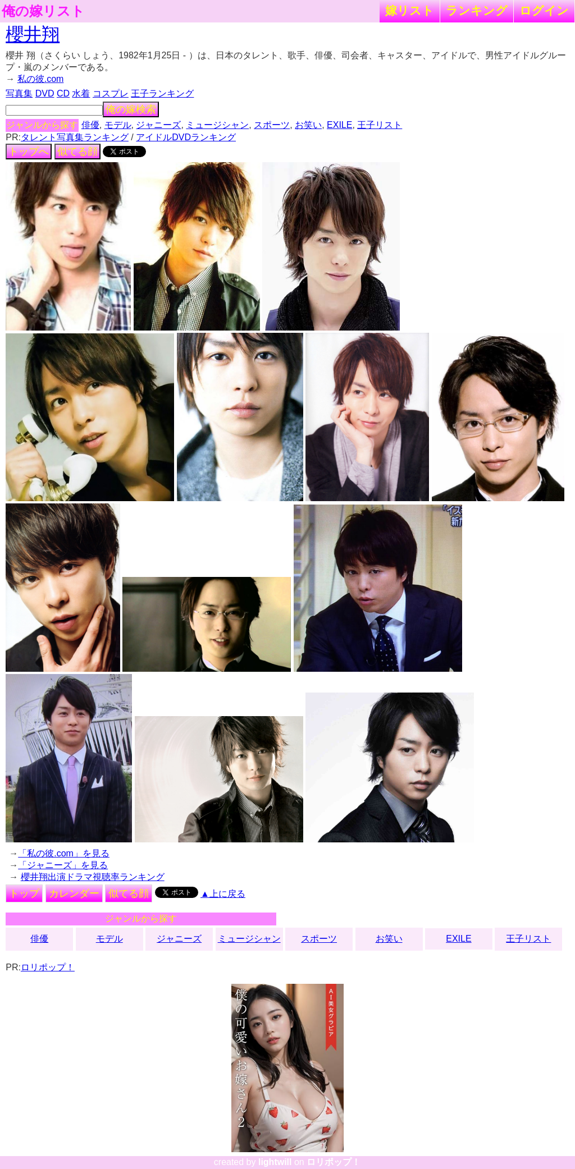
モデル (117, 125)
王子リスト (379, 125)
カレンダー (74, 893)
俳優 (90, 125)
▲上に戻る (222, 893)
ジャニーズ (158, 125)
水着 (81, 93)
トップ (24, 893)
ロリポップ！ (48, 967)
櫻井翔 (33, 34)
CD (63, 93)
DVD (44, 93)
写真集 (19, 93)
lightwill (275, 1162)
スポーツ (272, 125)
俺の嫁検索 (131, 109)
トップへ (28, 151)
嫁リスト (409, 10)
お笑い (308, 125)
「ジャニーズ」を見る (63, 865)
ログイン (544, 10)
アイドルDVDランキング (186, 137)
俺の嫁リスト (43, 11)
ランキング (477, 10)
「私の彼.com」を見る (63, 853)
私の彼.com (40, 79)
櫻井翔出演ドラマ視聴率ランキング (93, 877)
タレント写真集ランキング (75, 137)
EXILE (339, 125)
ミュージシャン (217, 125)
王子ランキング (162, 93)
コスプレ (111, 93)
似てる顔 (77, 151)
